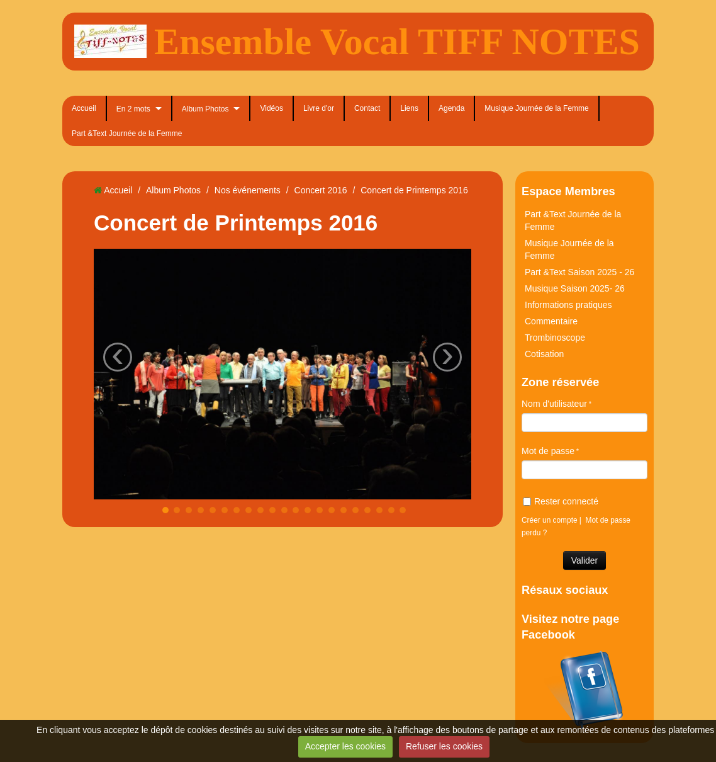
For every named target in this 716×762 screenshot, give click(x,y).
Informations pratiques (568, 305)
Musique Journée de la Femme (536, 108)
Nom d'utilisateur (554, 404)
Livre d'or (318, 108)
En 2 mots (133, 109)
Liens (409, 108)
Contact (367, 108)
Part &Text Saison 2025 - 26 (579, 272)
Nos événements (248, 190)
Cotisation (544, 354)
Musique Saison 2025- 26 (575, 288)
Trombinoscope (555, 338)
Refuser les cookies (444, 746)
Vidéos (271, 108)
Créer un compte (550, 520)
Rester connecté (560, 501)
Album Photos (205, 109)
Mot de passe (548, 451)
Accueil (84, 108)
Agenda (451, 108)
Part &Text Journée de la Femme (127, 133)
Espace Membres (568, 191)
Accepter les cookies (345, 746)
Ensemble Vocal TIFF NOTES (397, 41)
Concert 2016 (320, 190)
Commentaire (551, 321)
